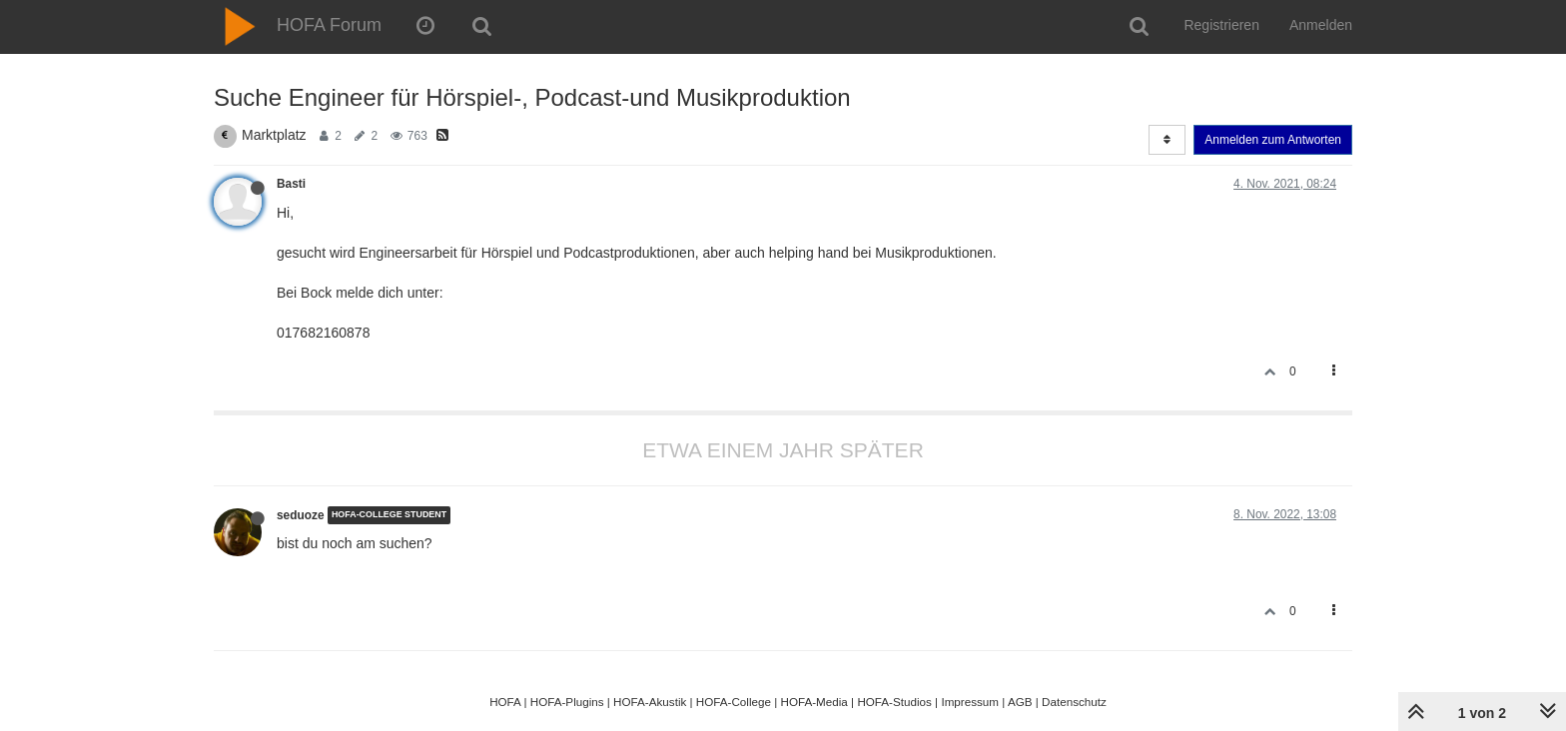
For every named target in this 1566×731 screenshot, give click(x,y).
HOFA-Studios (894, 701)
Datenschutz (1074, 701)
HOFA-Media (813, 701)
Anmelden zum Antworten (1272, 140)
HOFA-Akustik (649, 701)
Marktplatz (274, 135)
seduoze (301, 515)
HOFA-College (733, 701)
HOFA (504, 701)
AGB (1020, 701)
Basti (291, 184)
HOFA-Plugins (567, 701)
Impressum (970, 701)
